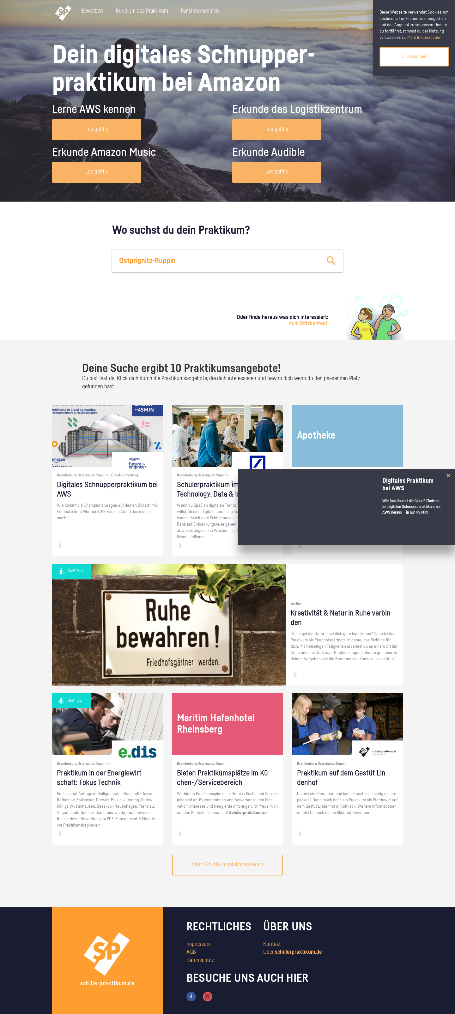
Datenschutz (200, 960)
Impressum (198, 944)
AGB (191, 952)
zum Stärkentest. (309, 324)
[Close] (448, 475)
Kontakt (272, 944)
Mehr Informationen (424, 37)
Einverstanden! (414, 56)
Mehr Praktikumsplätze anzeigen (227, 865)
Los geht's (96, 129)
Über (292, 952)
